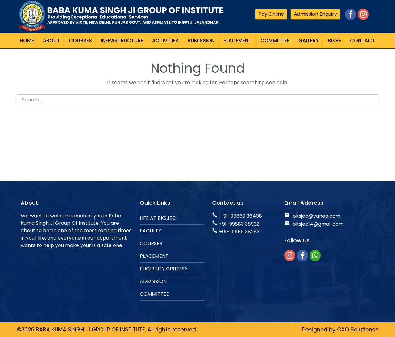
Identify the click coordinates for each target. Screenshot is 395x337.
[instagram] (289, 255)
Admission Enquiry (315, 14)
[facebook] (302, 255)
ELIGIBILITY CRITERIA (164, 268)
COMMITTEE (154, 294)
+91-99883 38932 (235, 224)
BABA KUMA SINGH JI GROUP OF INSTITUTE (90, 329)
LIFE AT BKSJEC (158, 218)
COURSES (151, 243)
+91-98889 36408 (241, 216)
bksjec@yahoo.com (316, 216)
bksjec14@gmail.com (313, 224)
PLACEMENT (154, 256)
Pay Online (271, 14)
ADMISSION (153, 281)
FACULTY (150, 230)
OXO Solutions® (357, 329)
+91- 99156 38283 (236, 231)
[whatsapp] (315, 255)
